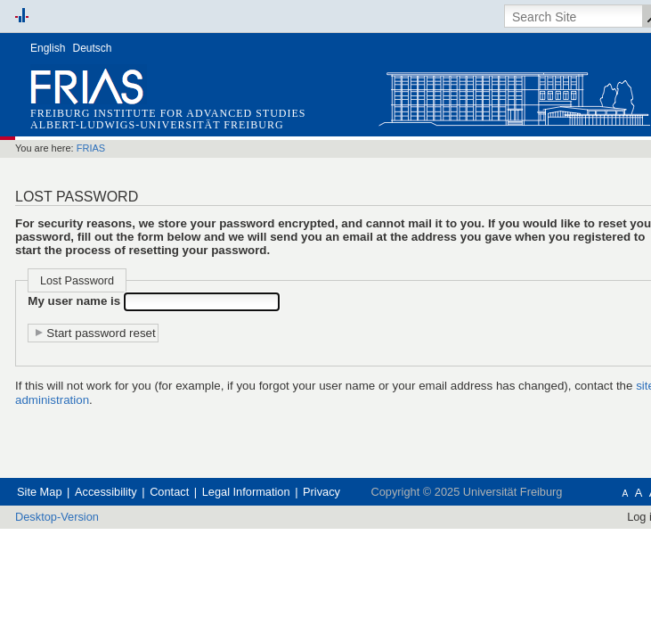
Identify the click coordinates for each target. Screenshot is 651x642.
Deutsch (92, 48)
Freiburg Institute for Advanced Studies (167, 113)
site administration (250, 472)
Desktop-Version (67, 603)
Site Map (45, 559)
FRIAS (110, 149)
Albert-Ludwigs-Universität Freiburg (157, 125)
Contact (205, 559)
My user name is (91, 349)
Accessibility (127, 559)
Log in (616, 603)
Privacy (393, 559)
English (47, 48)
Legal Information (301, 559)
